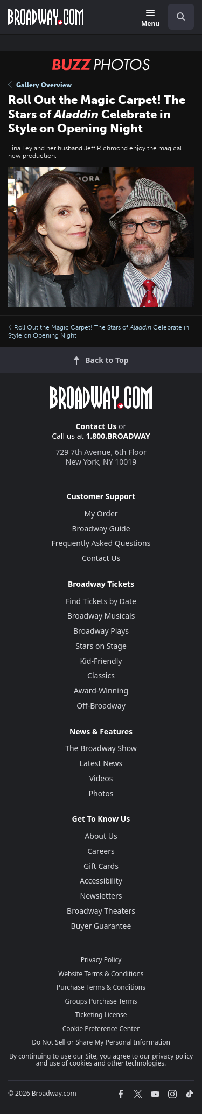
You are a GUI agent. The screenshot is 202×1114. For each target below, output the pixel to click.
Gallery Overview (40, 85)
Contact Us (96, 426)
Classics (101, 675)
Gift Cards (101, 866)
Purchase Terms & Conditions (101, 987)
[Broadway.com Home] (45, 17)
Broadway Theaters (101, 911)
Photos (101, 793)
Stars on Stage (101, 646)
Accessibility (101, 880)
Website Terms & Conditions (100, 973)
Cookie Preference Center (101, 1028)
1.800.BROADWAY (118, 436)
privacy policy (172, 1056)
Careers (100, 851)
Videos (101, 778)
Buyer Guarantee (101, 926)
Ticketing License (101, 1014)
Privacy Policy (101, 959)
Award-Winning (101, 690)
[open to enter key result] (181, 17)
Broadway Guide (101, 528)
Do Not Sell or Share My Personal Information (101, 1042)
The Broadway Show (101, 748)
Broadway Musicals (101, 616)
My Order (100, 513)
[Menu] (150, 19)
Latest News (101, 763)
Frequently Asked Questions (101, 543)
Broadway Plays (101, 631)
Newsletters (101, 896)
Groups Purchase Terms (101, 1001)
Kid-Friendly (101, 661)
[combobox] (176, 17)
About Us (101, 836)
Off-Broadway (101, 705)
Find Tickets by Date (101, 601)
